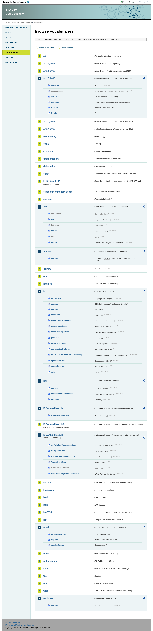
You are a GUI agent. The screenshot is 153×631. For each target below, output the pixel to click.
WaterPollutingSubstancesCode (65, 474)
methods (55, 102)
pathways (55, 338)
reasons (54, 107)
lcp (45, 520)
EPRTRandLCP (51, 181)
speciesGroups (57, 545)
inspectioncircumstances (62, 394)
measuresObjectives (60, 332)
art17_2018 (49, 129)
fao (45, 206)
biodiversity (49, 136)
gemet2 (47, 269)
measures (55, 315)
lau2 (45, 505)
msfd (46, 527)
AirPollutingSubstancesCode (63, 445)
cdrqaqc (54, 304)
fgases (47, 251)
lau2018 (47, 512)
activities (55, 85)
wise (45, 591)
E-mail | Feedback (13, 622)
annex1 (54, 388)
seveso (47, 568)
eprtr (45, 174)
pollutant (55, 399)
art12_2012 (49, 63)
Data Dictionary (26, 22)
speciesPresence (58, 360)
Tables (8, 37)
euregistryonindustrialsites (57, 192)
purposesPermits (58, 343)
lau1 (45, 497)
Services (9, 57)
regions (54, 540)
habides (47, 284)
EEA (17, 2)
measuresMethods (59, 326)
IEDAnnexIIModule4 (53, 435)
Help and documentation (16, 27)
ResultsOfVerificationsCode (63, 456)
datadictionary (51, 159)
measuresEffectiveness (61, 320)
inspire (47, 482)
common (48, 151)
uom (45, 583)
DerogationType (58, 451)
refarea (54, 231)
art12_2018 (49, 71)
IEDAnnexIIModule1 (53, 408)
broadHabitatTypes (59, 534)
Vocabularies (11, 52)
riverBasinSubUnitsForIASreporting (66, 355)
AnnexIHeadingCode (60, 415)
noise (46, 553)
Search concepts (67, 48)
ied (45, 381)
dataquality (49, 166)
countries (55, 97)
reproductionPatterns (60, 349)
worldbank (49, 598)
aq (44, 56)
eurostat (47, 199)
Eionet (16, 22)
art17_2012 (49, 121)
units (53, 372)
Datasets (9, 32)
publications (50, 561)
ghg (45, 276)
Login (125, 2)
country (54, 605)
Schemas (9, 47)
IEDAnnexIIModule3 (53, 424)
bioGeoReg (56, 298)
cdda (46, 144)
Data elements (11, 42)
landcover (48, 490)
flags (53, 219)
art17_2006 (49, 78)
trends (54, 113)
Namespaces (11, 62)
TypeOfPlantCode (58, 462)
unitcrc (54, 242)
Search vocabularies (46, 48)
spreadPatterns (57, 366)
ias (44, 291)
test (45, 576)
